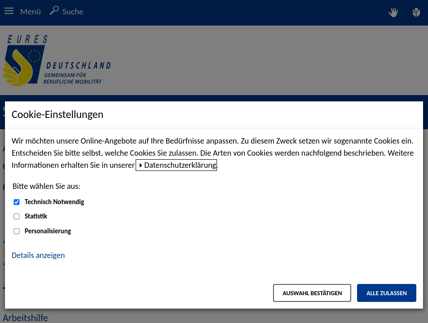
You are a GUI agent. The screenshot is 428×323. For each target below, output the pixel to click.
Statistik (36, 216)
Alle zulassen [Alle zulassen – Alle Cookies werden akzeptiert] (386, 293)
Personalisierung (48, 231)
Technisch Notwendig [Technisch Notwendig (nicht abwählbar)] (54, 202)
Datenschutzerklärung (180, 165)
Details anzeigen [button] (38, 255)
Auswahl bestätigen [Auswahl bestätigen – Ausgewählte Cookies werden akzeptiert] (312, 293)
